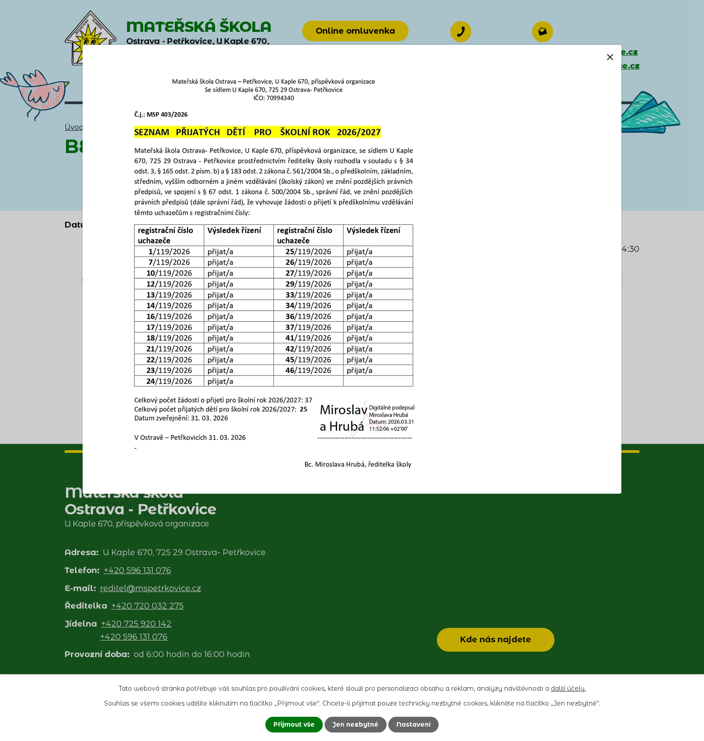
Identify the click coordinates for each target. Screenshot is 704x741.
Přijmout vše (293, 724)
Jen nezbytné (355, 724)
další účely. (568, 688)
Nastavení (414, 724)
